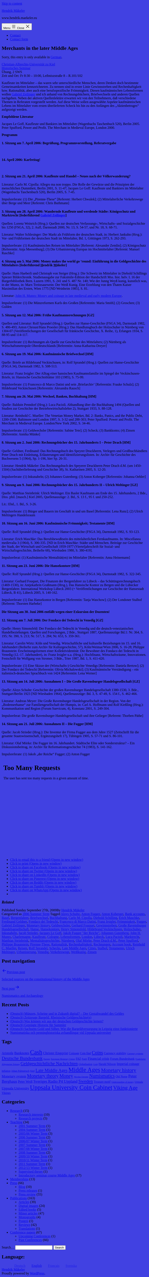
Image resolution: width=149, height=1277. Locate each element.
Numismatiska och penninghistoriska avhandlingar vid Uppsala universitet (60, 1032)
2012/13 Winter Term (33, 1168)
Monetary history (38, 925)
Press (13, 1183)
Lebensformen (70, 937)
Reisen (22, 948)
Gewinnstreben (106, 925)
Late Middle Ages (74, 948)
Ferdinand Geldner (14, 921)
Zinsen (92, 952)
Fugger (141, 921)
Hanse (34, 929)
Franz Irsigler (107, 921)
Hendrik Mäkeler (13, 10)
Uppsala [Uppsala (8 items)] (139, 1081)
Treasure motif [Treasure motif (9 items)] (102, 1081)
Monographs (27, 1217)
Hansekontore (50, 929)
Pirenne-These (40, 944)
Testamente (116, 948)
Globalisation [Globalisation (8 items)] (85, 1064)
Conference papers (22, 1232)
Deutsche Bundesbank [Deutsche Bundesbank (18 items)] (22, 1058)
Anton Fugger (90, 914)
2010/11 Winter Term (33, 1160)
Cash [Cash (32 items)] (36, 1052)
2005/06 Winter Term (33, 1133)
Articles (24, 1202)
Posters (23, 1221)
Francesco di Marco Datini (78, 921)
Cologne (53, 937)
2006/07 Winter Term (33, 1141)
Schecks (54, 948)
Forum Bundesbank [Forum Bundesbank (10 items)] (122, 1058)
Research (16, 1111)
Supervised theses (31, 1171)
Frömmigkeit (126, 921)
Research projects (30, 1118)
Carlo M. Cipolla (80, 918)
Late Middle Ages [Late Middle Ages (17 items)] (51, 1070)
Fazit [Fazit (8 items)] (84, 1058)
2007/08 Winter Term (33, 1149)
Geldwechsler (60, 925)
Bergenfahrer (19, 918)
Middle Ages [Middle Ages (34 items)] (84, 1069)
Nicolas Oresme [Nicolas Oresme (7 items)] (81, 1077)
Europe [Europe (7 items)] (46, 1059)
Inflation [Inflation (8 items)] (6, 1070)
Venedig (43, 952)
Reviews (24, 1225)
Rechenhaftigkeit (80, 944)
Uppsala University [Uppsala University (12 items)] (15, 1088)
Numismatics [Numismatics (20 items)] (102, 1076)
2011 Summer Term (32, 1164)
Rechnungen (101, 944)
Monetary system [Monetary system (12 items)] (14, 1076)
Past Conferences (30, 1240)
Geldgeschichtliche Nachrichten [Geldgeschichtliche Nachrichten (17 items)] (49, 1063)
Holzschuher (132, 929)
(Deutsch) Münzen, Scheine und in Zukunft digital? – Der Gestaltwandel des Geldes (67, 1013)
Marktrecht (131, 937)
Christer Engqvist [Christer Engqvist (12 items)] (55, 1053)
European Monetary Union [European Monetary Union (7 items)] (63, 1059)
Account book (121, 944)
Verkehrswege (59, 952)
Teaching (16, 1122)
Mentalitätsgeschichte (45, 940)
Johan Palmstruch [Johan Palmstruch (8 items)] (20, 1070)
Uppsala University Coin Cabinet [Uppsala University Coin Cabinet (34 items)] (71, 1087)
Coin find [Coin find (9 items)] (85, 1053)
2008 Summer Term (32, 1152)
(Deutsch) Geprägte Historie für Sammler (38, 1025)
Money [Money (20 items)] (66, 1076)
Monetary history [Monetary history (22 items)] (118, 1070)
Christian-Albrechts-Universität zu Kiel (28, 64)
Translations (27, 1228)
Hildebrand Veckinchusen (104, 929)
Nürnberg (67, 940)
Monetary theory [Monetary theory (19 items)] (42, 1076)
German (56, 57)
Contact (15, 35)
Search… (8, 1247)
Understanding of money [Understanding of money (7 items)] (122, 1082)
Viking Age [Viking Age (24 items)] (125, 1088)
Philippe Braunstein (15, 944)
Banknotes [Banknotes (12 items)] (21, 1053)
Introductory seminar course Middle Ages (47, 1175)
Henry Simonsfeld (73, 929)
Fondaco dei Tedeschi (43, 921)
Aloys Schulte (70, 914)
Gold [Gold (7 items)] (95, 1064)
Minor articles (28, 1213)
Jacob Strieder (28, 933)
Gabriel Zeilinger (23, 94)
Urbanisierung (26, 952)
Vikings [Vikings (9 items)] (6, 1093)
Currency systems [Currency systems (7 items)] (135, 1053)
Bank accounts (135, 914)
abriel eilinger (52, 215)
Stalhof (102, 948)
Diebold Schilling (105, 918)
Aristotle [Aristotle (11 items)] (8, 1053)
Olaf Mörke (84, 940)
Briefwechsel (39, 918)
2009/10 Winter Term (33, 1156)
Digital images (28, 1206)
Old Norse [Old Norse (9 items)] (121, 1076)
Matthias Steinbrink (15, 940)
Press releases (28, 1190)
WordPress (37, 1273)
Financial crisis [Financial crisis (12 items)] (98, 1059)
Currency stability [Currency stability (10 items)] (115, 1053)
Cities (92, 948)
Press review (27, 1194)
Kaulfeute (39, 937)
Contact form (19, 39)
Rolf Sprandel (38, 948)
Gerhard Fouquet (83, 925)
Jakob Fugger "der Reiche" (81, 933)
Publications (18, 1198)
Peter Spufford (128, 940)
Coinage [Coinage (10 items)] (74, 1053)
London (87, 937)
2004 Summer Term (32, 1130)
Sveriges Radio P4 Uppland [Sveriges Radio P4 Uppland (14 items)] (56, 1081)
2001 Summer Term (32, 1126)
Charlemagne (22, 937)
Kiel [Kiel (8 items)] (32, 1070)
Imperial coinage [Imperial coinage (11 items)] (128, 1064)
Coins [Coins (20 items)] (97, 1052)
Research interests (31, 1114)
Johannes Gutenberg (115, 933)
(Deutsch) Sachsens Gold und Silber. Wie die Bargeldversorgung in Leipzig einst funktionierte (74, 1029)
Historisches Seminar (16, 68)
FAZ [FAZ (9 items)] (78, 1058)
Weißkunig (78, 952)
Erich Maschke (129, 918)
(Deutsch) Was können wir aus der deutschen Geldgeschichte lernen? (56, 1021)
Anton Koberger (112, 914)
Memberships (19, 1179)
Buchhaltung (58, 918)
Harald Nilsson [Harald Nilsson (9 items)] (107, 1064)
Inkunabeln (9, 933)
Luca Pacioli (114, 937)
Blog (22, 1187)
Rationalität (59, 944)
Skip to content (12, 3)
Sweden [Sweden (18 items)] (85, 1081)
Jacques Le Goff (50, 933)
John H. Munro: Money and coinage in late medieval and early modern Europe (68, 296)
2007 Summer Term (32, 1145)
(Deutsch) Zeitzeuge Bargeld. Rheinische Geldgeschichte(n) (50, 1017)
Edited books (27, 1209)
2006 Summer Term (36, 914)
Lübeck (99, 937)
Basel (5, 918)
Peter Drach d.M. (104, 940)
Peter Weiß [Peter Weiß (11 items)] (25, 1081)
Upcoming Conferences (35, 1236)
